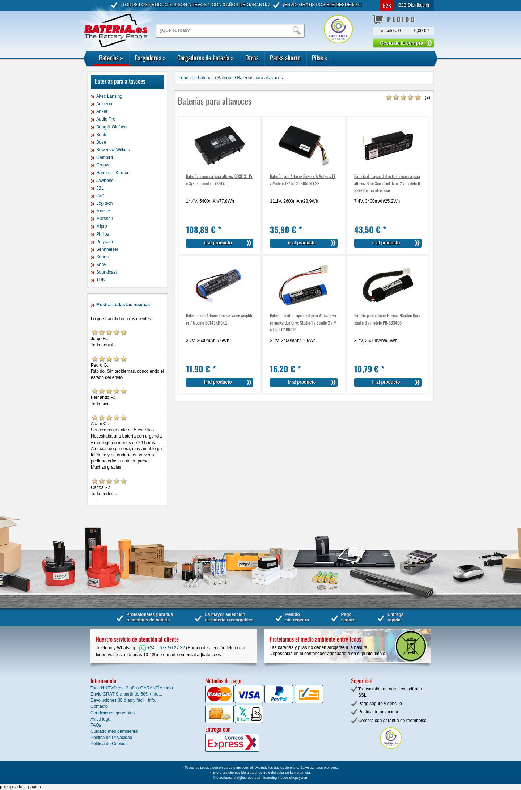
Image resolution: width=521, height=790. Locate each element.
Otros (252, 57)
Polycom (104, 241)
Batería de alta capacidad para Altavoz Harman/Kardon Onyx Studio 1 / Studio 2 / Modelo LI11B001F (303, 322)
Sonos (102, 256)
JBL (100, 188)
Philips (102, 234)
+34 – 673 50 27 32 (162, 647)
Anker (101, 111)
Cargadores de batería (205, 57)
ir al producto (218, 242)
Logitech (104, 203)
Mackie (103, 211)
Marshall (104, 218)
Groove (103, 165)
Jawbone (105, 180)
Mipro (101, 226)
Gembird (104, 157)
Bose (101, 142)
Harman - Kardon (113, 172)
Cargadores (150, 57)
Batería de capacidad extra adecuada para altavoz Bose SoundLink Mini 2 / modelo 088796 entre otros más (387, 183)
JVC (100, 195)
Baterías (111, 57)
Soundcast (106, 272)
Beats (101, 134)
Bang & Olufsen (111, 127)
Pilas (320, 57)
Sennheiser (107, 249)
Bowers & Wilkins (113, 149)
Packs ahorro (285, 57)
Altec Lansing (109, 96)
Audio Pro (105, 119)
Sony (101, 264)
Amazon (104, 103)
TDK (100, 279)
